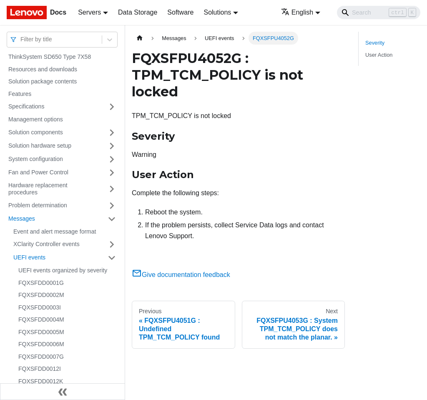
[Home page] (140, 38)
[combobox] (21, 39)
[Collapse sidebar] (62, 391)
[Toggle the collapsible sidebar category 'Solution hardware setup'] (112, 146)
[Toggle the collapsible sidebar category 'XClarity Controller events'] (112, 244)
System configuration (35, 159)
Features (19, 94)
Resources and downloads (42, 69)
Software (180, 12)
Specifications (26, 106)
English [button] (297, 12)
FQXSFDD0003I (39, 307)
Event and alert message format (54, 231)
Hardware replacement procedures (38, 189)
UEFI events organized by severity (62, 270)
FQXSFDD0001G (41, 282)
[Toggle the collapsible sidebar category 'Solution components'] (112, 132)
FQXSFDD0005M (41, 332)
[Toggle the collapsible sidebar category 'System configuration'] (112, 159)
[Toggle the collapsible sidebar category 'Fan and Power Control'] (112, 172)
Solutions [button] (217, 12)
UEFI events (29, 257)
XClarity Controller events (46, 244)
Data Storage (137, 12)
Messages (21, 218)
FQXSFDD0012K (40, 381)
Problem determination (37, 205)
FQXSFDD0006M (41, 344)
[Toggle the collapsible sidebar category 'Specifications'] (112, 106)
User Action (378, 55)
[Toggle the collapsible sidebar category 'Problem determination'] (112, 205)
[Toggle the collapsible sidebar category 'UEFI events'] (112, 257)
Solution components (35, 132)
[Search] (378, 12)
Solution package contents (42, 81)
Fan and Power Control (38, 172)
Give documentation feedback (181, 274)
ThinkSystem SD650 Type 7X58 (49, 56)
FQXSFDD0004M (41, 319)
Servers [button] (89, 12)
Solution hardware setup (39, 145)
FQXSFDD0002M (41, 295)
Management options (35, 119)
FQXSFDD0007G (41, 356)
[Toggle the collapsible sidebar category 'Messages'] (112, 219)
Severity (374, 43)
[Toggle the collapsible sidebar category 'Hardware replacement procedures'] (112, 189)
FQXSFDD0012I (39, 368)
